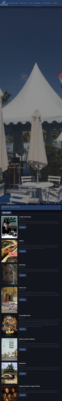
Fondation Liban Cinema (14, 3)
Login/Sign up (55, 3)
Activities (31, 3)
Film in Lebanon (38, 3)
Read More (22, 227)
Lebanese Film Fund (24, 3)
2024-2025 (23, 219)
